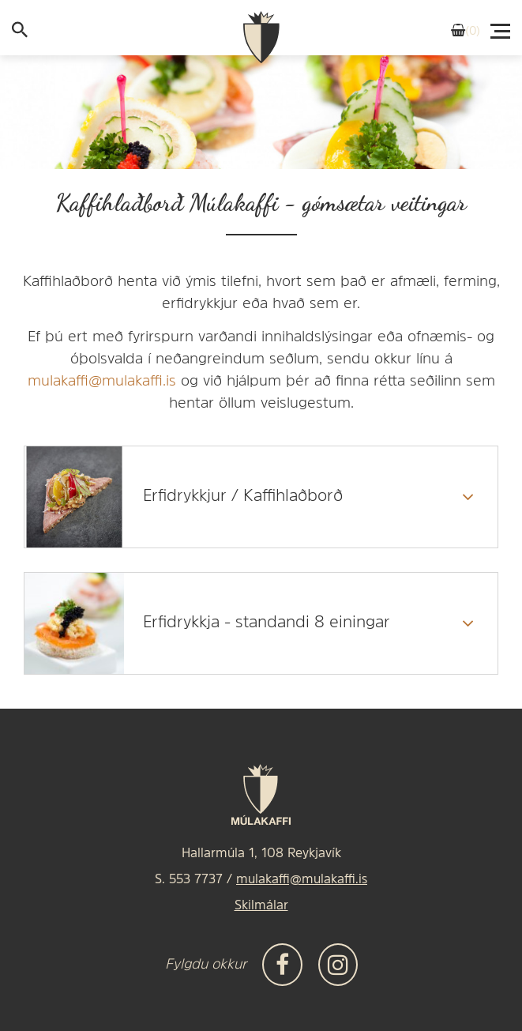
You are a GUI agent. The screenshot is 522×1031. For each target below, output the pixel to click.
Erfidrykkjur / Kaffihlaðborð (243, 496)
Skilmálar (261, 906)
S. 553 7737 (189, 880)
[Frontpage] (261, 37)
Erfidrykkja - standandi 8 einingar (266, 623)
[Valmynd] (501, 26)
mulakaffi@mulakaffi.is (102, 381)
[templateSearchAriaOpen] (20, 33)
